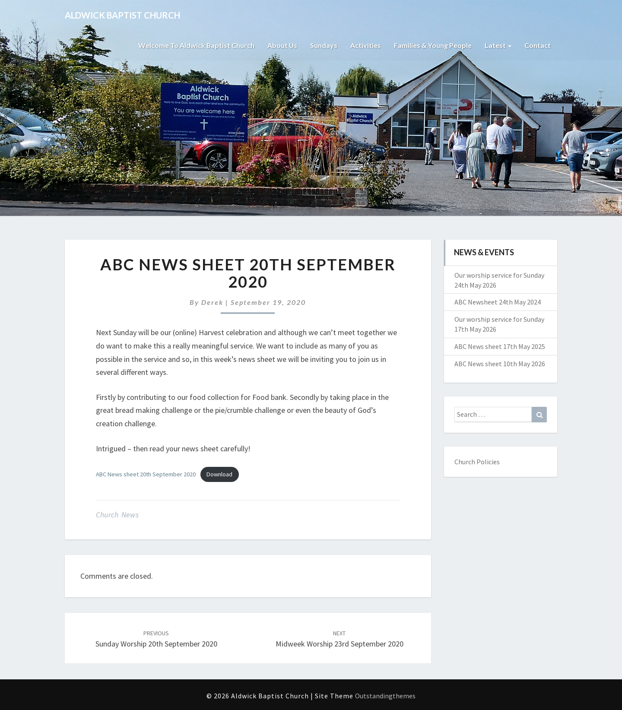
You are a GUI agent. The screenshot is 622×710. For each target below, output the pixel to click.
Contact (537, 45)
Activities (365, 45)
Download (219, 474)
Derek (212, 302)
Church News (117, 515)
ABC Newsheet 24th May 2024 (497, 302)
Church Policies (477, 461)
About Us (282, 45)
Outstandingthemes (385, 695)
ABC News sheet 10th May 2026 (499, 363)
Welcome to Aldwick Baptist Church (195, 45)
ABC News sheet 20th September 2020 (146, 474)
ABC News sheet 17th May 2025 (499, 346)
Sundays (323, 45)
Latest (498, 45)
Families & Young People (433, 45)
